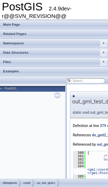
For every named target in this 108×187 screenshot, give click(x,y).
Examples (11, 71)
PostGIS (10, 88)
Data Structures (55, 52)
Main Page (11, 24)
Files (55, 62)
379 (103, 126)
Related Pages (14, 34)
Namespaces (55, 43)
